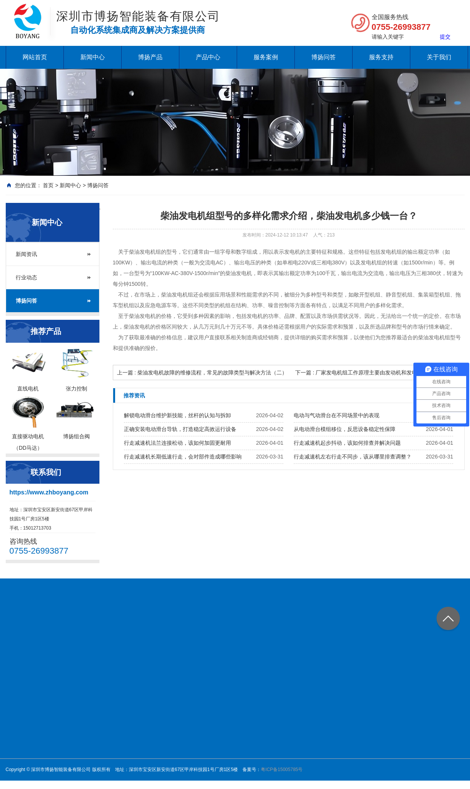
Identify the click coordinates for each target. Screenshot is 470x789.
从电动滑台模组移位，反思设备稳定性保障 (344, 429)
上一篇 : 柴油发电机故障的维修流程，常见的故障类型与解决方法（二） (202, 372)
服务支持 (381, 57)
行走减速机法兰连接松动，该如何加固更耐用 (177, 443)
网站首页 (35, 57)
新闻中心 (92, 57)
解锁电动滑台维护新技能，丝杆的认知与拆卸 (177, 415)
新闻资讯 (26, 254)
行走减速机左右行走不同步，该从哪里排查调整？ (352, 457)
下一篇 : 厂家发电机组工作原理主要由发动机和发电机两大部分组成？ (377, 372)
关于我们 (439, 57)
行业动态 (26, 277)
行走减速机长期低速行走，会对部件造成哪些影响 (183, 457)
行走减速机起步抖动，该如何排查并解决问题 (347, 443)
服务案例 (266, 57)
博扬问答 (323, 57)
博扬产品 (150, 57)
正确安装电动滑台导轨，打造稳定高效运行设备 (180, 429)
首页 (48, 185)
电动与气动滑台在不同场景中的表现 (336, 415)
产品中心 (208, 57)
